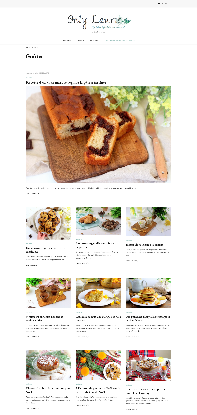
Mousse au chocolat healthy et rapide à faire (44, 318)
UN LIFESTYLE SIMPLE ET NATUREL (119, 41)
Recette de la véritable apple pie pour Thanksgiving (146, 391)
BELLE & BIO (94, 41)
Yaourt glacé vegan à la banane (145, 244)
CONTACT (80, 41)
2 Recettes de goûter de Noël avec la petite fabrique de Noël (98, 390)
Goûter (29, 77)
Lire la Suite (32, 194)
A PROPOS (67, 41)
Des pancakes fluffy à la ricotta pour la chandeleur (148, 318)
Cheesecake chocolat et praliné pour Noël (48, 390)
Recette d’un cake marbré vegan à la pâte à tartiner (67, 82)
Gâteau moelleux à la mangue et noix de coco (98, 318)
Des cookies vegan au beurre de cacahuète (45, 249)
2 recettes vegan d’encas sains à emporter (95, 245)
